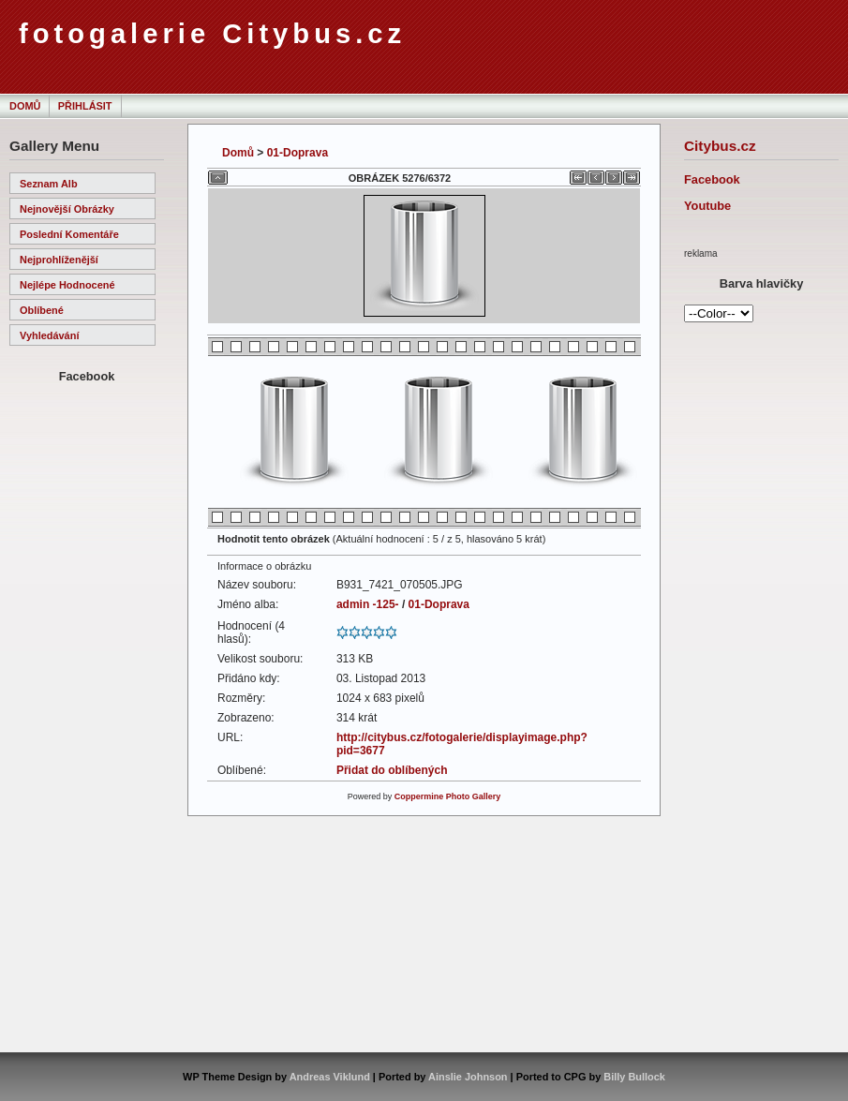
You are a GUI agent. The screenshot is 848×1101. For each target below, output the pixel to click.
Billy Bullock (634, 1076)
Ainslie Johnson (467, 1076)
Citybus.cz (720, 146)
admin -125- (367, 604)
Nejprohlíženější (59, 259)
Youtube (707, 206)
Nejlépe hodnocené (67, 284)
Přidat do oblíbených (392, 770)
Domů (24, 106)
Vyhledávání (49, 335)
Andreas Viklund (330, 1076)
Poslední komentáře (69, 234)
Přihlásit (85, 106)
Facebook (712, 179)
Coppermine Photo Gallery (447, 796)
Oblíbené (42, 310)
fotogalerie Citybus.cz (212, 34)
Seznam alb (49, 183)
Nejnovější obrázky (67, 209)
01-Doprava (297, 152)
